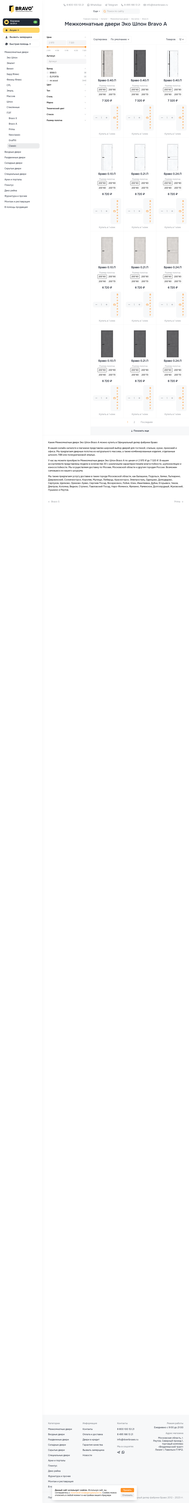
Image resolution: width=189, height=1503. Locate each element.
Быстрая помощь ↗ (20, 44)
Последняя (147, 422)
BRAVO (53, 73)
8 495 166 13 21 (132, 4)
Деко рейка (54, 1470)
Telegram (113, 4)
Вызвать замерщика (21, 37)
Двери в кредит (91, 1439)
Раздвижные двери (58, 1439)
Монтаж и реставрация (60, 1481)
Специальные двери (59, 1455)
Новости (87, 1455)
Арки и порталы (56, 1460)
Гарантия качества (93, 1444)
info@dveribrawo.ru (157, 4)
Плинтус (52, 1465)
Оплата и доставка (93, 1434)
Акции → (14, 30)
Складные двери (57, 1444)
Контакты (88, 1429)
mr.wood (54, 80)
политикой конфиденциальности (86, 1492)
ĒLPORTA (54, 77)
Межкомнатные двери (60, 1429)
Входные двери (56, 1434)
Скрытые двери (56, 1450)
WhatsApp (96, 4)
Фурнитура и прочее (59, 1476)
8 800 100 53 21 (75, 4)
